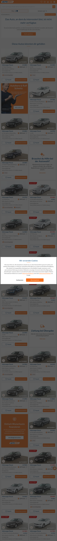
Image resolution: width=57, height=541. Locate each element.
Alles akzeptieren (35, 280)
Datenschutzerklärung (27, 273)
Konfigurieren (19, 280)
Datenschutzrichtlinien (45, 273)
